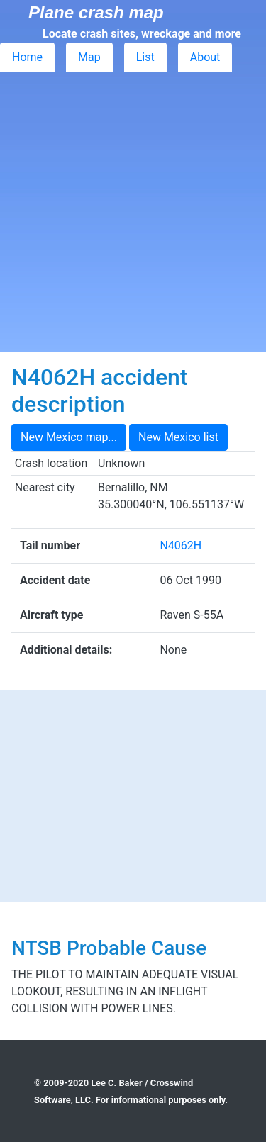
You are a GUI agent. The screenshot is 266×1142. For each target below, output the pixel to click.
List (145, 57)
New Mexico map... (69, 437)
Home (27, 57)
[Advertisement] (133, 212)
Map (89, 57)
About (205, 57)
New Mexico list (178, 437)
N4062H (180, 545)
